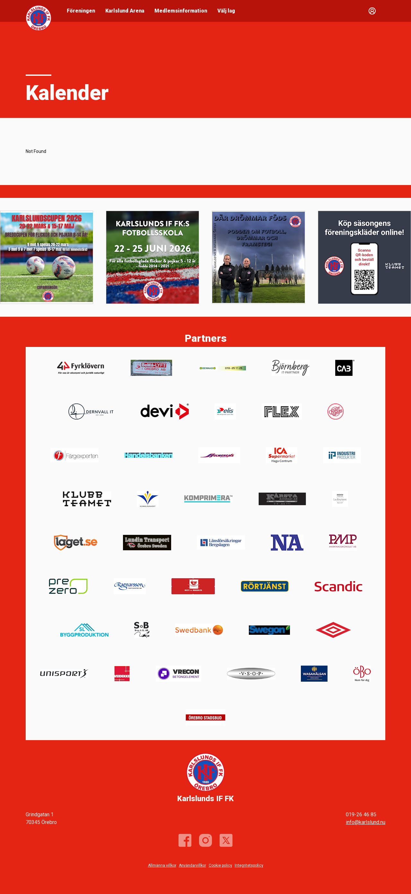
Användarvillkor (192, 865)
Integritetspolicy (249, 865)
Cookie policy (220, 865)
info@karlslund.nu (365, 822)
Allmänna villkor (162, 865)
